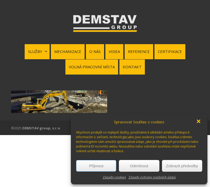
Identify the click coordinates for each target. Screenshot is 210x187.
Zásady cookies (114, 177)
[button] (199, 122)
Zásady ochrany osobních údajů (152, 177)
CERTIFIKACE (170, 51)
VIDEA (114, 51)
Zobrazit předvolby (182, 166)
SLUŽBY (38, 51)
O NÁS (95, 51)
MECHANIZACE (67, 51)
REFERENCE (139, 51)
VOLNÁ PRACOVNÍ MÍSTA (92, 66)
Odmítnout (139, 166)
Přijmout (96, 166)
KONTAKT (132, 66)
